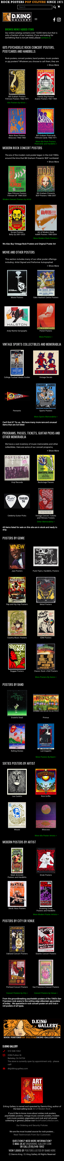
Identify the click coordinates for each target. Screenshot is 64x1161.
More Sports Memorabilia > (46, 417)
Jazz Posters (17, 571)
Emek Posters (46, 875)
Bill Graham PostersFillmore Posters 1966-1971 (17, 98)
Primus (46, 717)
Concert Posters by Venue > (46, 993)
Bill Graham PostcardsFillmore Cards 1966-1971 (46, 136)
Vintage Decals (45, 377)
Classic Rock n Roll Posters (46, 671)
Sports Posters (45, 411)
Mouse (17, 829)
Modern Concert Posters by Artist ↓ (17, 200)
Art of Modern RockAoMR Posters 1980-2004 (46, 233)
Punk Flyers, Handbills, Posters (46, 571)
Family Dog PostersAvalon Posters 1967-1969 (46, 98)
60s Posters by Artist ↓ (17, 103)
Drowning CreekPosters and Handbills (46, 909)
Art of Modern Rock (41, 1109)
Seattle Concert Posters (46, 954)
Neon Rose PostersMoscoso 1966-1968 (17, 136)
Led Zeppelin (45, 751)
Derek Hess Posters (17, 908)
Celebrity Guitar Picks (17, 516)
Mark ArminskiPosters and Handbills (17, 876)
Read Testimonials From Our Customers (32, 1134)
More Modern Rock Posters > (45, 238)
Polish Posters (46, 331)
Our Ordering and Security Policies (32, 1125)
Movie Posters (17, 297)
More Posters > (45, 337)
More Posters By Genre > (45, 677)
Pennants (17, 411)
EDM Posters (45, 638)
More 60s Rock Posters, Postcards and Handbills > (46, 142)
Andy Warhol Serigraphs (17, 331)
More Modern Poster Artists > (46, 914)
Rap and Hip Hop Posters (17, 604)
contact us (46, 37)
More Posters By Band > (46, 757)
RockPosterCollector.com (46, 1120)
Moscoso (46, 829)
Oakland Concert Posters (17, 954)
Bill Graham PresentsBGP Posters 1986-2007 (46, 194)
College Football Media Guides (17, 377)
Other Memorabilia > (46, 522)
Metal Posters (46, 604)
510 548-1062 (12, 1051)
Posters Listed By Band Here (40, 1150)
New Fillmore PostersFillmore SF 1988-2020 (17, 194)
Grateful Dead (17, 717)
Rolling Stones (17, 751)
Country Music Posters (17, 638)
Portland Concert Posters (17, 987)
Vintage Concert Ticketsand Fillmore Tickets (45, 517)
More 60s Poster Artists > (46, 836)
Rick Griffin (46, 796)
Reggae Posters (17, 671)
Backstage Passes (46, 482)
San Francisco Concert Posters (46, 987)
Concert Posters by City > (17, 993)
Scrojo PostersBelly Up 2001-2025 (17, 233)
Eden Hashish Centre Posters (45, 297)
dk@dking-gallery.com (15, 1068)
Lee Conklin (17, 796)
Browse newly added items (19, 29)
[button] (53, 65)
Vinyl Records (17, 482)
